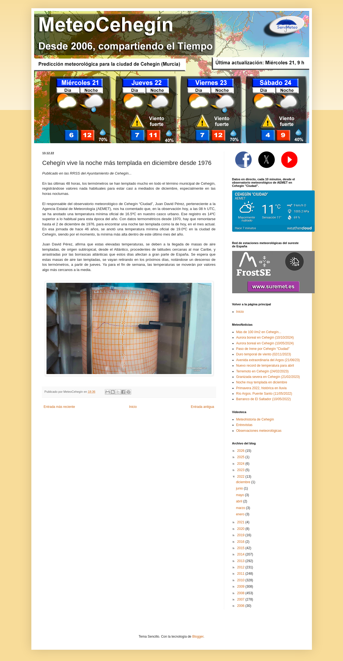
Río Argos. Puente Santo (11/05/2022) (264, 394)
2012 (241, 567)
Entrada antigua (202, 407)
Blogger (198, 636)
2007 (241, 599)
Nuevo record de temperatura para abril (265, 365)
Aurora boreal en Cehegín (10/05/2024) (265, 343)
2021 (241, 522)
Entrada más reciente (59, 407)
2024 (241, 464)
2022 (241, 477)
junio (240, 488)
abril (239, 501)
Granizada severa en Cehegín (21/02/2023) (268, 377)
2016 (241, 542)
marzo (241, 508)
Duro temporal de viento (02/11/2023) (263, 354)
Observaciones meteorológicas (259, 431)
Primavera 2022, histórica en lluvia (261, 388)
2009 (241, 586)
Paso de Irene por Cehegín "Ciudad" (263, 349)
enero (240, 514)
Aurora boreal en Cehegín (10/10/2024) (265, 337)
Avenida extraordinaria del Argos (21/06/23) (268, 360)
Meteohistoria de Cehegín (255, 419)
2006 (241, 606)
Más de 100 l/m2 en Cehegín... (258, 332)
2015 (241, 548)
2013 (241, 561)
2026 (241, 451)
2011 (241, 574)
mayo (240, 495)
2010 (241, 580)
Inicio (133, 407)
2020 (241, 529)
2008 (241, 593)
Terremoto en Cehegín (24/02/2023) (262, 371)
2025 (241, 457)
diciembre (243, 482)
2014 (241, 554)
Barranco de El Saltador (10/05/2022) (263, 399)
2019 (241, 535)
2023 (241, 470)
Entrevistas (244, 425)
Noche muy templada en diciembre (261, 382)
